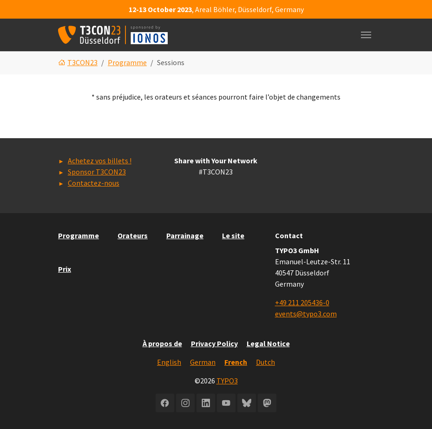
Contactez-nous (93, 183)
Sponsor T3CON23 (97, 171)
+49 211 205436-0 (302, 302)
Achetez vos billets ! (99, 160)
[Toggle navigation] (366, 35)
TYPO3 (227, 380)
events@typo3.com (306, 313)
